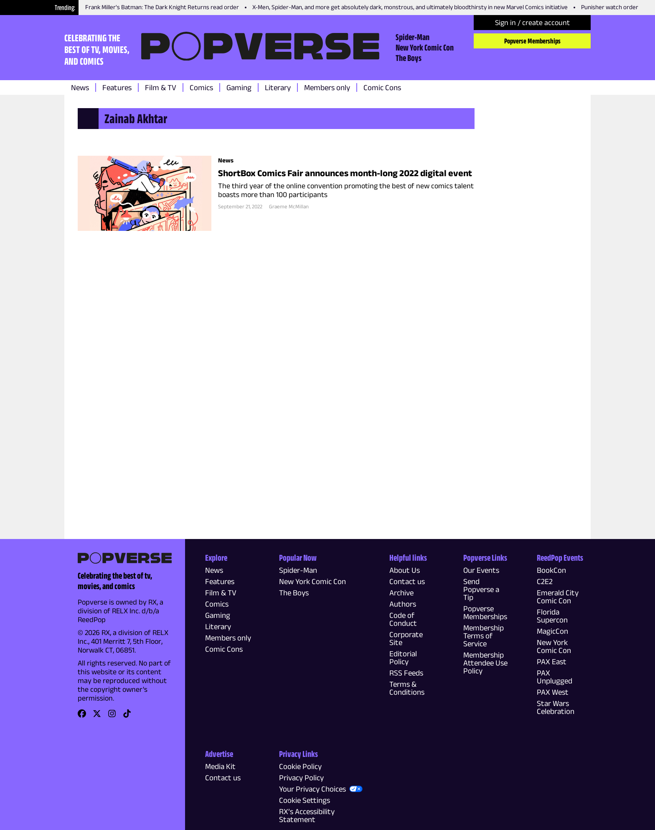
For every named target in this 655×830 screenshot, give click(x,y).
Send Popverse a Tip (481, 589)
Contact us (407, 581)
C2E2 (545, 581)
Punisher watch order (609, 6)
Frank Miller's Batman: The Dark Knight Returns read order (162, 6)
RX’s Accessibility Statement (307, 815)
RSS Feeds (406, 673)
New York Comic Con (425, 47)
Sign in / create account (532, 22)
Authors (402, 604)
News (80, 87)
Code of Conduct (403, 619)
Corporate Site (406, 638)
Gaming (238, 87)
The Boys (408, 58)
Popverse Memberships (532, 41)
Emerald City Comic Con (558, 597)
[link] (82, 716)
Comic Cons (382, 87)
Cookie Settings (304, 800)
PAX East (551, 662)
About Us (404, 570)
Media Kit (220, 766)
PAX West (553, 692)
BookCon (551, 570)
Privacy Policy (301, 778)
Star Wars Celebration (555, 707)
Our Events (481, 570)
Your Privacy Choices (312, 789)
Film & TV (160, 87)
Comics (201, 87)
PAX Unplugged (554, 677)
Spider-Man (412, 37)
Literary (278, 87)
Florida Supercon (552, 616)
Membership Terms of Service (483, 636)
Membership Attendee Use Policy (485, 663)
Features (117, 87)
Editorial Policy (403, 658)
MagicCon (552, 631)
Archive (401, 593)
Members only (327, 87)
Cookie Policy (300, 766)
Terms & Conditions (406, 688)
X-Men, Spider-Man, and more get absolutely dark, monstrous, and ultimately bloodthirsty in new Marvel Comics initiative (410, 6)
